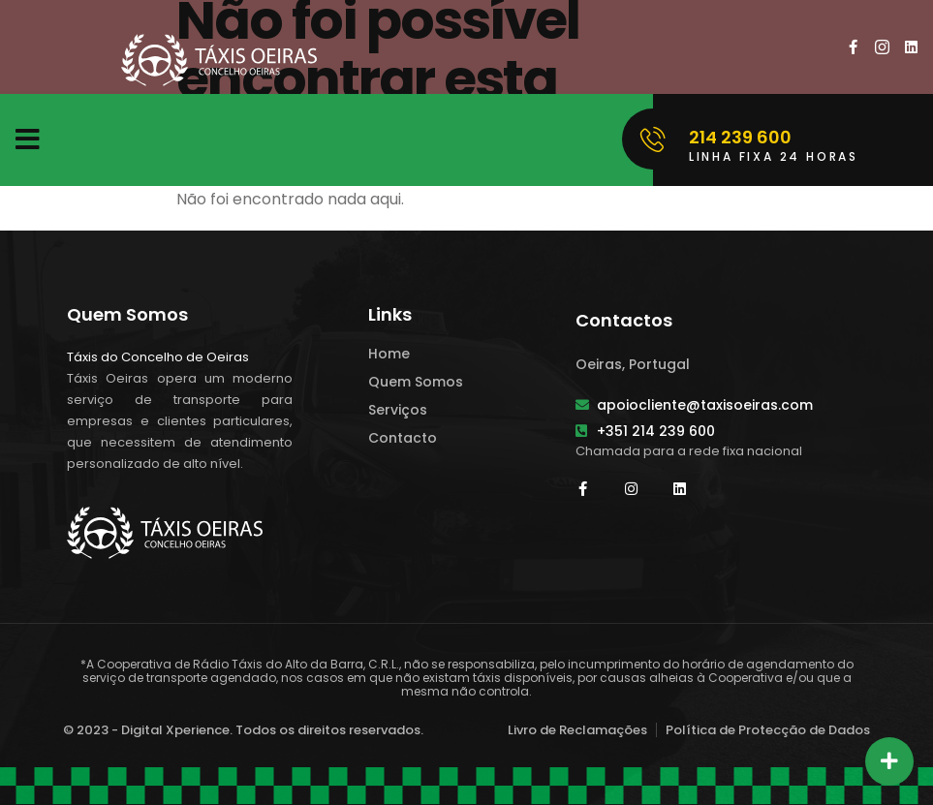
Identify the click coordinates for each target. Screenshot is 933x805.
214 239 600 (740, 137)
